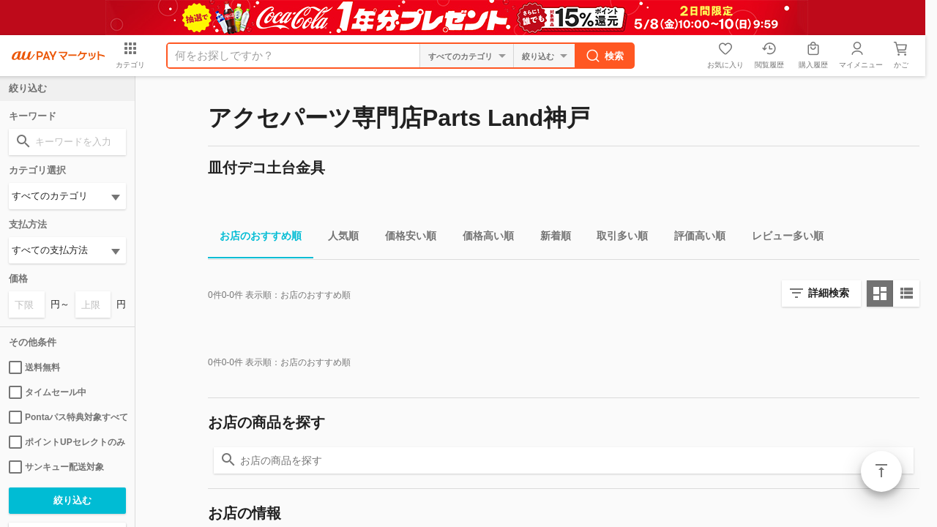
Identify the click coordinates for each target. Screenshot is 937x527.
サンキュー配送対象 (56, 467)
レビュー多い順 (782, 238)
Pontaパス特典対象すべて (67, 417)
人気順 (337, 238)
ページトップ (881, 471)
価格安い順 (404, 238)
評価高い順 (693, 238)
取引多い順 (616, 238)
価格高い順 (482, 238)
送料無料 (34, 367)
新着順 (550, 238)
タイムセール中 (47, 392)
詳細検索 (828, 293)
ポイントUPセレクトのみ (67, 442)
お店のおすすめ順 (255, 238)
